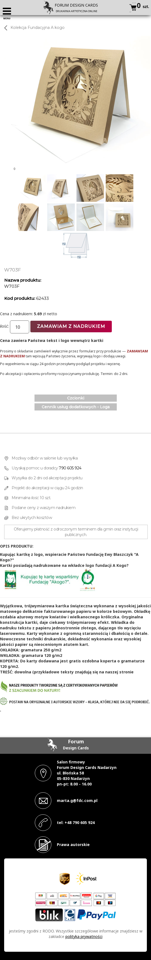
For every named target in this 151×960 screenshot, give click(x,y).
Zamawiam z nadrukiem (71, 326)
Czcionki (75, 398)
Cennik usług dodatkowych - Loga (76, 406)
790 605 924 (70, 468)
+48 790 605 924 (80, 822)
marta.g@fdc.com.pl (77, 800)
